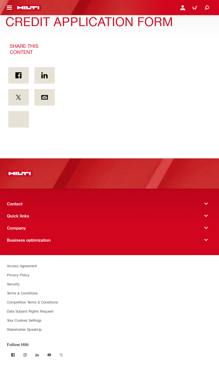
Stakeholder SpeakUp (24, 329)
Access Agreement (22, 266)
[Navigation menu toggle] (9, 8)
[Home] (28, 8)
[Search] (207, 8)
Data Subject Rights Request (30, 311)
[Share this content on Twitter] (18, 97)
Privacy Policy (18, 275)
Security (13, 284)
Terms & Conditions (22, 293)
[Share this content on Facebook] (18, 75)
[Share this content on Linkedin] (44, 75)
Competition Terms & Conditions (32, 302)
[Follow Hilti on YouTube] (49, 355)
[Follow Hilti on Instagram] (25, 355)
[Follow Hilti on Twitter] (61, 355)
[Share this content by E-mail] (44, 97)
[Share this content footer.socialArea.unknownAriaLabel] (18, 119)
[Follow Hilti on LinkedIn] (37, 355)
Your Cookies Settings (24, 320)
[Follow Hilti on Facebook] (13, 355)
